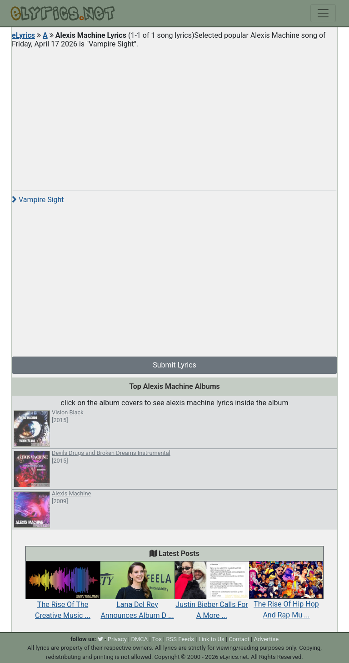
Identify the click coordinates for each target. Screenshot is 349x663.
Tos (157, 639)
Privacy (117, 639)
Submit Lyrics (174, 365)
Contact (239, 639)
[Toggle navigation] (323, 13)
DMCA (139, 639)
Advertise (266, 639)
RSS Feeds (180, 639)
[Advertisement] (174, 115)
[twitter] (100, 639)
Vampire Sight (38, 199)
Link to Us (211, 639)
